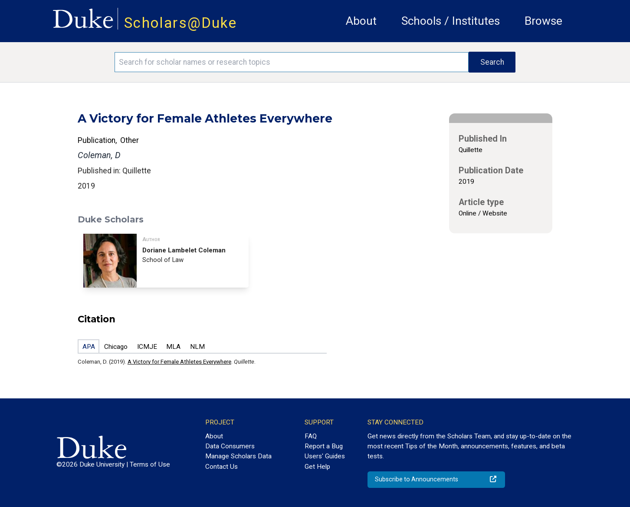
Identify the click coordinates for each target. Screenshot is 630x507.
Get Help (317, 467)
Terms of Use (150, 464)
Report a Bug (324, 446)
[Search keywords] (292, 62)
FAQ (311, 436)
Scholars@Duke (180, 22)
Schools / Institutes (450, 20)
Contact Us (221, 467)
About (361, 20)
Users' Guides (325, 456)
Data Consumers (230, 446)
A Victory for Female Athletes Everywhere (179, 361)
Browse (543, 20)
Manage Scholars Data (238, 456)
